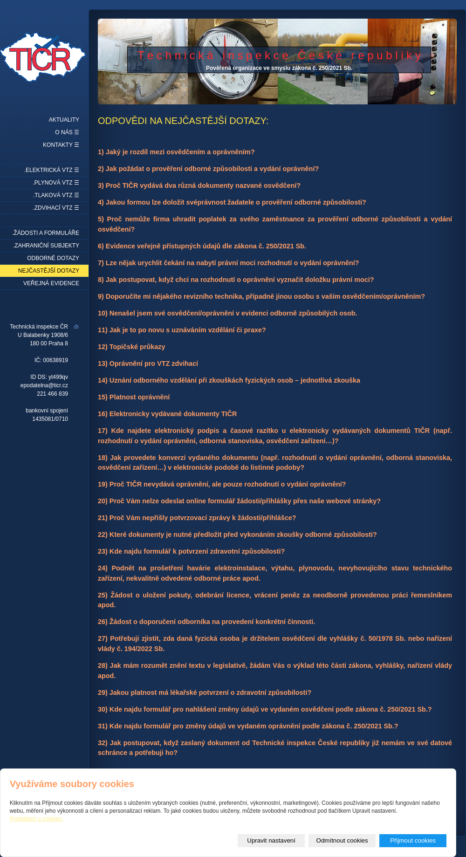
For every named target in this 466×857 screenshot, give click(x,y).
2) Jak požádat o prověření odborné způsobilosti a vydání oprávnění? (208, 168)
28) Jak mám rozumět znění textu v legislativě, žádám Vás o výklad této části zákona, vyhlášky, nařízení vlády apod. (275, 670)
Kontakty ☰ (61, 145)
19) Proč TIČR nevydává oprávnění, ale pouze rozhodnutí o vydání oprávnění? (222, 484)
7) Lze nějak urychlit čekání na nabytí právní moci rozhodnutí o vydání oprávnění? (228, 263)
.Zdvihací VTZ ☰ (56, 208)
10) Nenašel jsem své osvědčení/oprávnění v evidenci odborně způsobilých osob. (227, 313)
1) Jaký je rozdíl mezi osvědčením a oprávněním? (176, 152)
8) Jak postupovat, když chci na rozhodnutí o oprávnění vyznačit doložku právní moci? (236, 279)
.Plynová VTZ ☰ (56, 182)
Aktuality (64, 120)
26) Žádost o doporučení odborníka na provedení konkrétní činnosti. (206, 621)
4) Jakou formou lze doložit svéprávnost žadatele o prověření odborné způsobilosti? (232, 202)
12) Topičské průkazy (131, 346)
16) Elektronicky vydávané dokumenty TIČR (167, 414)
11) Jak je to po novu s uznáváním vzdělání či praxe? (182, 330)
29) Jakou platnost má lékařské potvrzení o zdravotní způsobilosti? (204, 692)
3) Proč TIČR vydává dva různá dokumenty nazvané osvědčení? (199, 185)
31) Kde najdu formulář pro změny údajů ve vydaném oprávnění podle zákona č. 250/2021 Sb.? (248, 726)
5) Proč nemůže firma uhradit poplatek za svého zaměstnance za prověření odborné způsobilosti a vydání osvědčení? (275, 224)
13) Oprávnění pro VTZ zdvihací (148, 363)
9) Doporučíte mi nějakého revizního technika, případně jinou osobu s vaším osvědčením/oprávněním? (261, 296)
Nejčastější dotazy (48, 270)
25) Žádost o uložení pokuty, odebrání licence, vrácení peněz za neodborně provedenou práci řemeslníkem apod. (275, 600)
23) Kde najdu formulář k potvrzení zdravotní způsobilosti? (191, 551)
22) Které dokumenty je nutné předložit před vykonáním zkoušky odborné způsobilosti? (237, 534)
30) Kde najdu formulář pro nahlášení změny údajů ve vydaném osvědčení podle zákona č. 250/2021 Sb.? (265, 709)
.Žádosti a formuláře (45, 233)
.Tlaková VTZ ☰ (56, 195)
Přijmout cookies (413, 840)
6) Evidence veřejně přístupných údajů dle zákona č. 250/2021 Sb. (202, 246)
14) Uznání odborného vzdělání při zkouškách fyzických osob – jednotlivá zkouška (229, 380)
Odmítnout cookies (342, 840)
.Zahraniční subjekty (46, 245)
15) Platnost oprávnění (134, 397)
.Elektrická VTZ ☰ (51, 170)
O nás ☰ (67, 132)
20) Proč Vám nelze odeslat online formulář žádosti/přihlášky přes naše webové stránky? (239, 501)
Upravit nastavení (271, 840)
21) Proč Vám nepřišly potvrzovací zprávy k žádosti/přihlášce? (197, 517)
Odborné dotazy (53, 258)
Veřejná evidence (51, 283)
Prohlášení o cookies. (36, 819)
